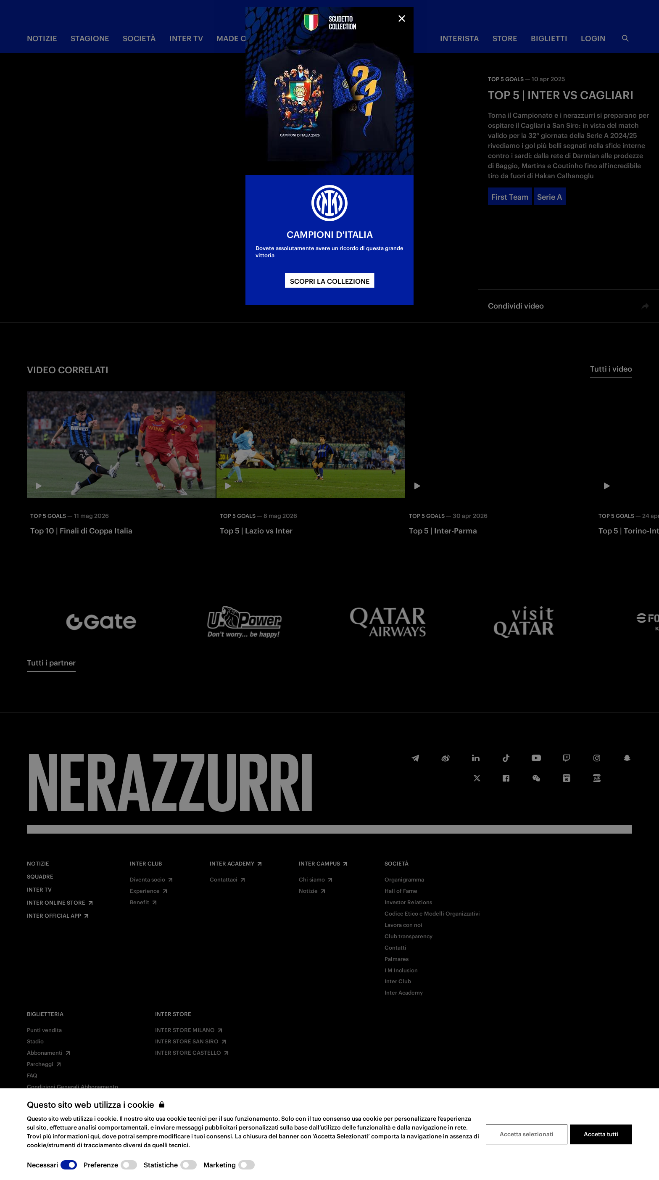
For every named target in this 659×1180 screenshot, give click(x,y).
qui (94, 1136)
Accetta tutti (601, 1134)
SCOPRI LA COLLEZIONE (329, 281)
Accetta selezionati (527, 1134)
